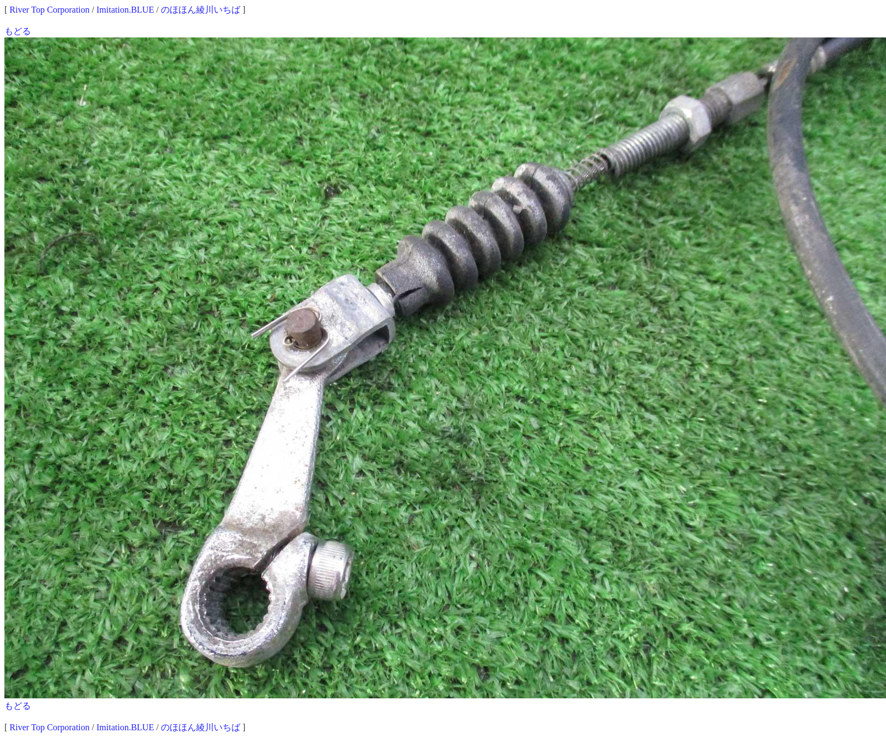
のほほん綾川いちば (200, 9)
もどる (17, 31)
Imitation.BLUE (125, 9)
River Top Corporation (49, 9)
